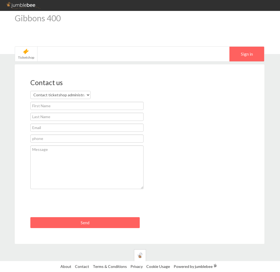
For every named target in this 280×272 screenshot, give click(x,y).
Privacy (136, 266)
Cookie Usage (158, 266)
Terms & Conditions (110, 266)
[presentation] (71, 205)
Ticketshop (26, 57)
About (65, 266)
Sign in (247, 54)
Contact (82, 266)
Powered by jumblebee (193, 266)
